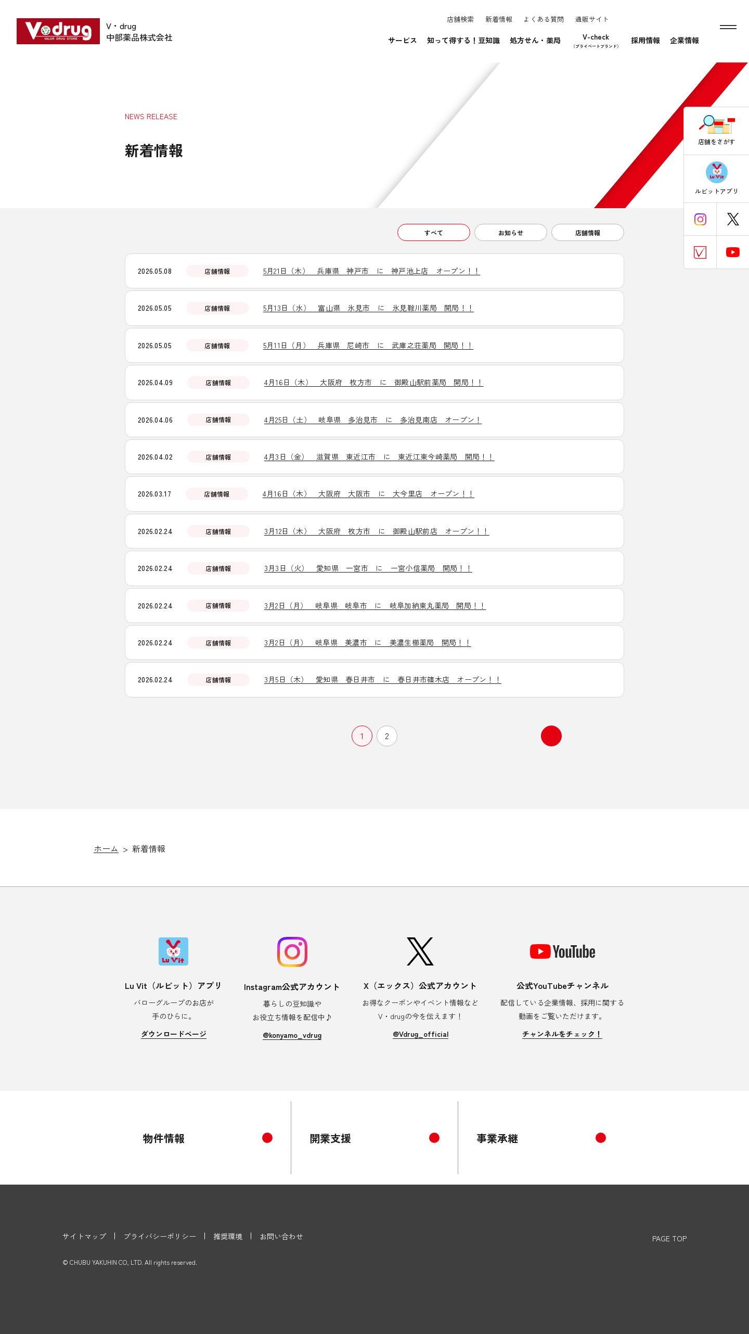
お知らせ (510, 232)
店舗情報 (587, 232)
